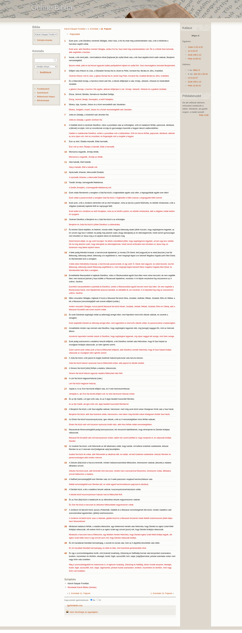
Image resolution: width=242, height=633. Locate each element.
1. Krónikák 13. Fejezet (161, 593)
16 (65, 219)
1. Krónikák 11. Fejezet (79, 593)
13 (65, 182)
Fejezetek (75, 34)
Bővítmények (43, 100)
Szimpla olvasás (44, 40)
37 (65, 510)
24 (65, 358)
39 (65, 543)
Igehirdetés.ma (74, 605)
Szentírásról (42, 93)
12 (65, 172)
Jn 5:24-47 (193, 51)
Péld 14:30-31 (194, 59)
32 (65, 446)
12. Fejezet (106, 29)
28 (65, 399)
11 (65, 162)
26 (65, 378)
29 (65, 409)
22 (65, 328)
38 (65, 526)
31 (65, 429)
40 (65, 553)
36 (65, 499)
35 (65, 489)
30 (65, 419)
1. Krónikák (93, 29)
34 (65, 479)
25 (65, 368)
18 (65, 252)
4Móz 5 (196, 70)
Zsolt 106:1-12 (194, 55)
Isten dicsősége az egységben (84, 612)
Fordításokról (43, 89)
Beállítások (45, 72)
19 (65, 275)
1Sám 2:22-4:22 (195, 47)
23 (65, 341)
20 (65, 298)
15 (65, 203)
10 (65, 151)
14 (65, 192)
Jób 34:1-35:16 (201, 74)
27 (65, 388)
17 (65, 229)
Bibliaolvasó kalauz (46, 96)
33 (65, 462)
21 (65, 314)
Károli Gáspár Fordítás (75, 29)
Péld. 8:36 (204, 115)
